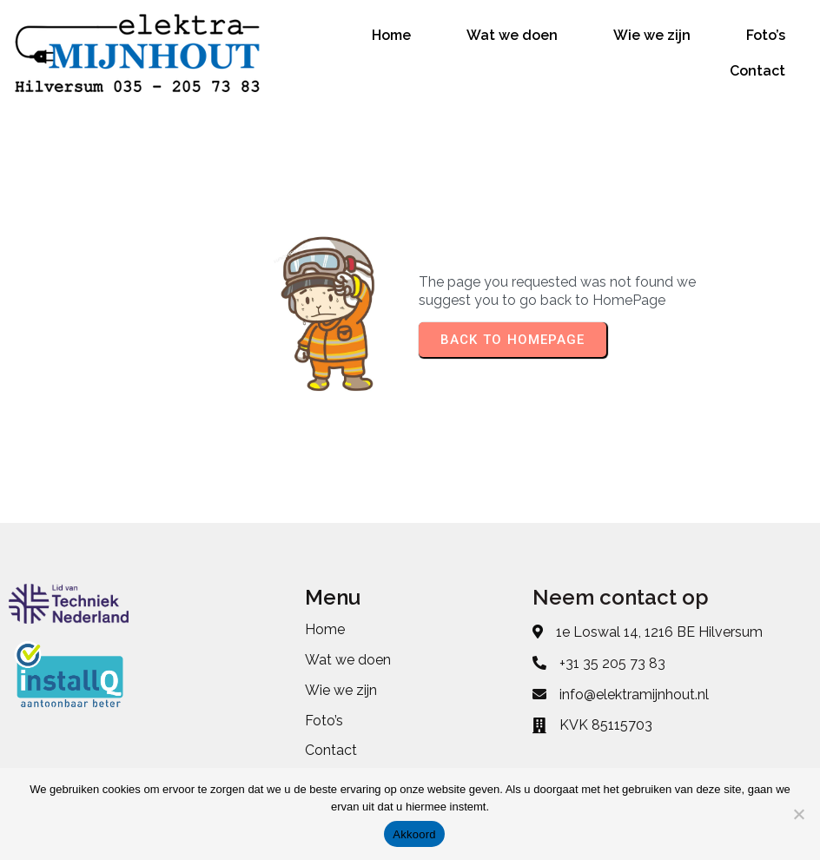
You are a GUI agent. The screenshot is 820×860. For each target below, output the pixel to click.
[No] (798, 814)
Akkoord (414, 834)
